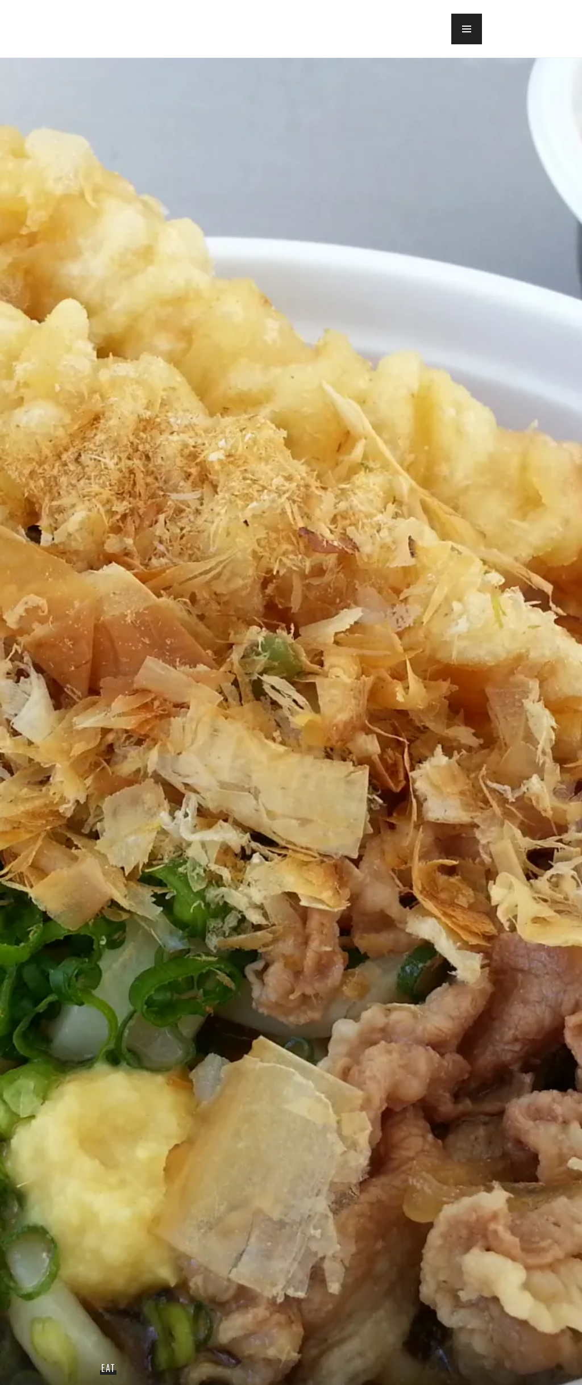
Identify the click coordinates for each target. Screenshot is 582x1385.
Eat (108, 1368)
